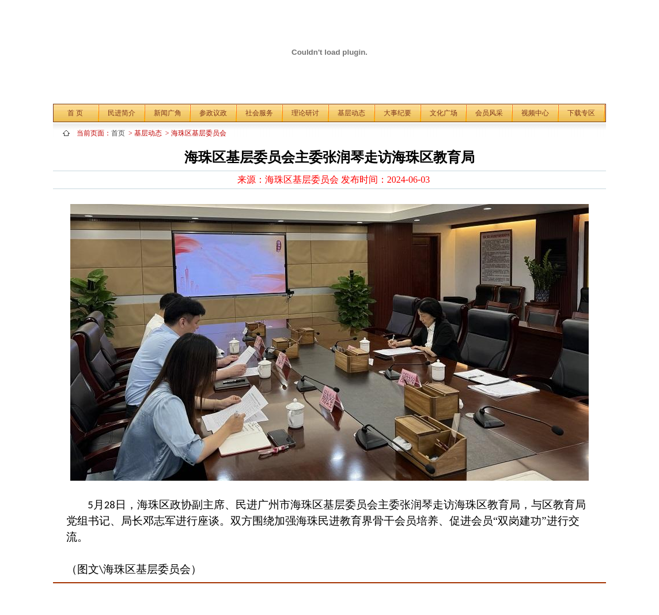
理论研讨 (305, 113)
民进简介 (121, 113)
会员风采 (489, 113)
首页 (119, 133)
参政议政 (213, 113)
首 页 (75, 113)
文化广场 (443, 113)
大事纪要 (397, 113)
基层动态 (351, 113)
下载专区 (581, 113)
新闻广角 (167, 113)
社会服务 (259, 113)
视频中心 (535, 113)
